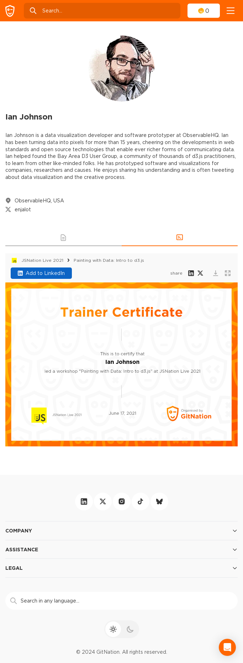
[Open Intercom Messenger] (227, 647)
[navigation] (230, 10)
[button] (63, 237)
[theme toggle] (121, 629)
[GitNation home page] (10, 11)
